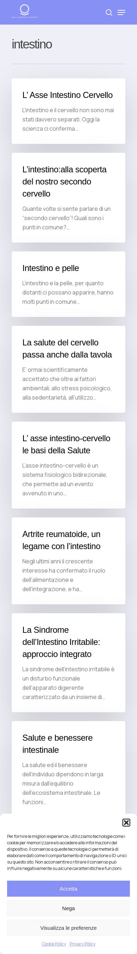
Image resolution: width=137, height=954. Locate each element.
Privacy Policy (82, 944)
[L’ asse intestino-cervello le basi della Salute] (68, 465)
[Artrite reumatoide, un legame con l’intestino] (68, 560)
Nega (68, 908)
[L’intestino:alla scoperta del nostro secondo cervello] (68, 198)
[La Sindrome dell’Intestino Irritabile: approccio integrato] (68, 662)
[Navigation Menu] (121, 12)
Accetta (68, 889)
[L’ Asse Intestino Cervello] (68, 111)
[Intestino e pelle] (68, 284)
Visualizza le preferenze (68, 928)
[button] (126, 822)
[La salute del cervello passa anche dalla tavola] (68, 369)
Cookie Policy (54, 944)
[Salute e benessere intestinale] (68, 769)
